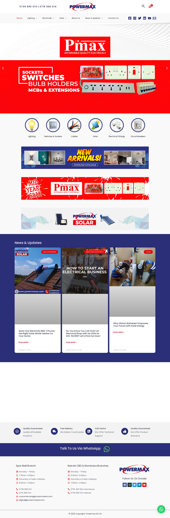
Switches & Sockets (53, 136)
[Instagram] (134, 18)
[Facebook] (129, 18)
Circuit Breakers (138, 136)
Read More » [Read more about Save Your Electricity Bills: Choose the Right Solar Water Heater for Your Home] (24, 342)
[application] (33, 18)
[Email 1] (154, 18)
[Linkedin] (144, 18)
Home (18, 18)
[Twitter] (139, 18)
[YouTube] (149, 18)
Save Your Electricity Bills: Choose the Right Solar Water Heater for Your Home (37, 333)
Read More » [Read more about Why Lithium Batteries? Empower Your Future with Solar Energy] (118, 332)
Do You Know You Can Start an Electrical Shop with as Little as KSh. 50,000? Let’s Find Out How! (83, 333)
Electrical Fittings (117, 136)
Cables (74, 136)
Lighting (30, 18)
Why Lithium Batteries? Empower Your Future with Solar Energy (130, 324)
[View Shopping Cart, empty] (150, 7)
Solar (57, 18)
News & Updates (85, 18)
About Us (69, 18)
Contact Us (103, 18)
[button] (38, 6)
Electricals (44, 18)
